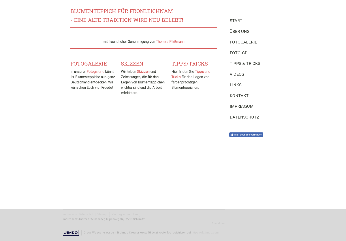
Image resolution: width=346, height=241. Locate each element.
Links (235, 84)
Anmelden (218, 223)
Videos (237, 74)
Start (236, 20)
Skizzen (143, 72)
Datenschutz (244, 117)
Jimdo (71, 233)
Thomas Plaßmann (170, 42)
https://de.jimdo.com (205, 232)
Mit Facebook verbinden (246, 134)
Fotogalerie (243, 42)
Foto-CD (239, 52)
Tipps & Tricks (245, 63)
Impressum (242, 106)
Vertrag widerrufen (125, 214)
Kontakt (239, 95)
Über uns (239, 31)
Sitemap (102, 214)
